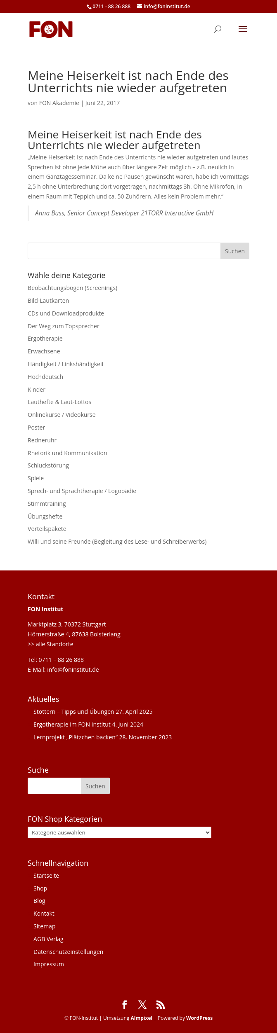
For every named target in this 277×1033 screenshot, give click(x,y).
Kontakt (43, 913)
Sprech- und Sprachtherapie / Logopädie (82, 491)
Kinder (36, 389)
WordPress (199, 1017)
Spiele (36, 478)
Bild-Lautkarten (48, 300)
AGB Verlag (48, 939)
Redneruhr (42, 440)
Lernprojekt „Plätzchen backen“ (75, 737)
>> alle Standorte (50, 644)
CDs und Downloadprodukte (66, 313)
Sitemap (44, 926)
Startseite (46, 875)
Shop (40, 888)
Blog (39, 900)
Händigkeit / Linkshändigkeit (66, 364)
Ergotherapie (45, 338)
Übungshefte (45, 516)
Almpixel (141, 1017)
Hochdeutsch (45, 377)
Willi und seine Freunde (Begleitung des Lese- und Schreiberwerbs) (117, 541)
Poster (36, 427)
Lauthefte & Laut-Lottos (59, 402)
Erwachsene (44, 351)
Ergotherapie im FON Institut (72, 724)
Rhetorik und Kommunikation (67, 453)
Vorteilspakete (47, 529)
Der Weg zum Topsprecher (63, 326)
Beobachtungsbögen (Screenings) (72, 288)
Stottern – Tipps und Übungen (73, 711)
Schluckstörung (48, 465)
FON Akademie (59, 103)
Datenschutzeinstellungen (68, 952)
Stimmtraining (47, 503)
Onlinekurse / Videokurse (62, 414)
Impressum (48, 964)
